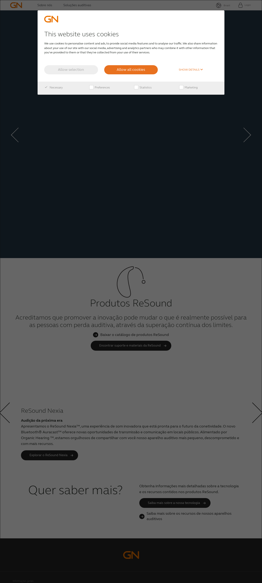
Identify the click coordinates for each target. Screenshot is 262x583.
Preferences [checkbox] (99, 87)
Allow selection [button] (71, 69)
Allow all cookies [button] (131, 69)
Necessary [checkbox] (53, 87)
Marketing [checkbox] (188, 87)
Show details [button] (191, 69)
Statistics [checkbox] (143, 87)
